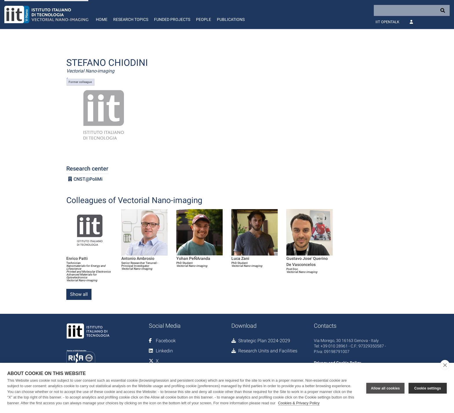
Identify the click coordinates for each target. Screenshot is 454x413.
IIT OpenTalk (387, 22)
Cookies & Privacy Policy (299, 403)
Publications (231, 19)
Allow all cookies (385, 388)
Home (101, 19)
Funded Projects (172, 19)
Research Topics (130, 19)
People (203, 19)
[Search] (412, 10)
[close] (445, 365)
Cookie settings (427, 388)
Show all (79, 294)
